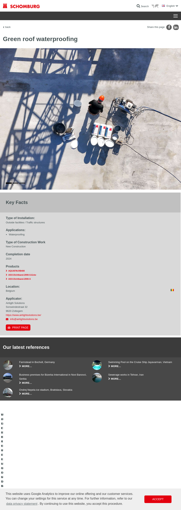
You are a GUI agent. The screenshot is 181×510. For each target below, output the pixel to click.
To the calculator (71, 464)
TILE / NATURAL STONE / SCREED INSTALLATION (22, 473)
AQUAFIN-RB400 (16, 271)
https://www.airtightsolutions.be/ (23, 315)
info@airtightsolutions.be (24, 319)
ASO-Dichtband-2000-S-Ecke (22, 275)
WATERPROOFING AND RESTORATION (24, 464)
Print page (20, 327)
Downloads (69, 470)
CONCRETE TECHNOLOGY (18, 488)
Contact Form (70, 476)
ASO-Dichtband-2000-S (19, 279)
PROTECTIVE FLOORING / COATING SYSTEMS (29, 482)
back (7, 27)
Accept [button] (158, 499)
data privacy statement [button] (21, 503)
